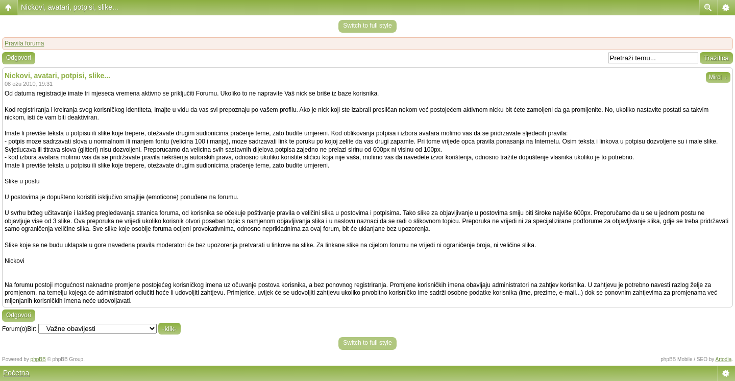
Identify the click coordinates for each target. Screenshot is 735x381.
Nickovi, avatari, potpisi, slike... (69, 7)
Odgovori (18, 57)
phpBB (38, 359)
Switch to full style (367, 25)
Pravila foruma (24, 43)
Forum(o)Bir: (19, 328)
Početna (16, 373)
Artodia (724, 359)
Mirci (718, 77)
